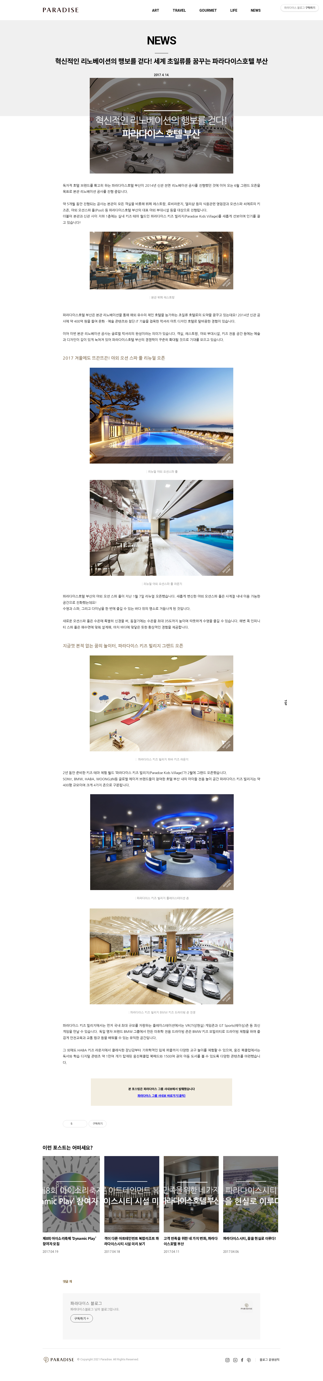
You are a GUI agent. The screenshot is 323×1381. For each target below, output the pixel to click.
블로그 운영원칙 (269, 1359)
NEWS (256, 10)
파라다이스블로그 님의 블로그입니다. (94, 1309)
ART (155, 10)
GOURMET (208, 10)
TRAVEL (179, 10)
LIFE (233, 10)
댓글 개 (67, 1281)
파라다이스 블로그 (86, 1303)
